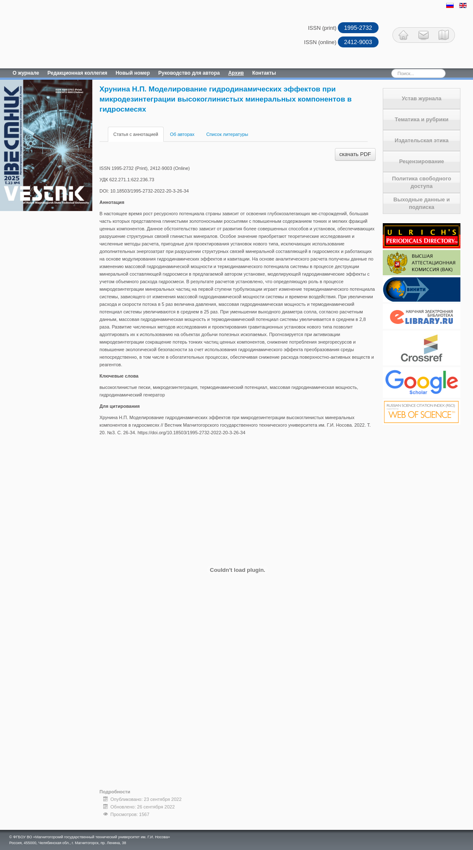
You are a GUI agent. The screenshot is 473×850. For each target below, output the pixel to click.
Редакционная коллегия (77, 73)
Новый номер (132, 73)
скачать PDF (355, 154)
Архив (236, 73)
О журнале (26, 73)
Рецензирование (421, 161)
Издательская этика (421, 140)
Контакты (264, 73)
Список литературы (227, 134)
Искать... (376, 68)
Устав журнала (422, 98)
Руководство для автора (189, 73)
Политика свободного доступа (421, 182)
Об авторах (182, 134)
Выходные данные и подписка (421, 203)
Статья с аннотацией (135, 134)
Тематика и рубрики (422, 119)
